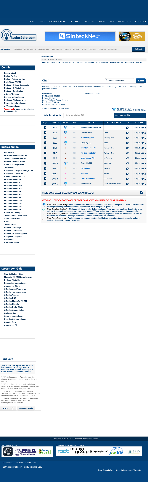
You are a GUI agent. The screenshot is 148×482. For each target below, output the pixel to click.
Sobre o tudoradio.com (14, 316)
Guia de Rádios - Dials (13, 274)
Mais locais (112, 49)
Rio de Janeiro (30, 49)
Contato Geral (10, 322)
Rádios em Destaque (13, 213)
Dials (52, 60)
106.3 (55, 178)
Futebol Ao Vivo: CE (13, 204)
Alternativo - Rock (12, 219)
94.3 (55, 148)
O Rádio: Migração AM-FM (15, 301)
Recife (84, 49)
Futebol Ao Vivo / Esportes (15, 155)
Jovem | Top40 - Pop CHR (15, 158)
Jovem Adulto (10, 225)
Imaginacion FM (88, 158)
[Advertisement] (93, 70)
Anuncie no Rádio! (12, 286)
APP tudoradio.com (12, 106)
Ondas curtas (10, 313)
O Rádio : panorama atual (15, 292)
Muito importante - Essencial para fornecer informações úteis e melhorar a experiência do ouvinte (20, 379)
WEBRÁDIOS (124, 21)
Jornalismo (9, 167)
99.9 (55, 158)
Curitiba (67, 49)
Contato (137, 470)
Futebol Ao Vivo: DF (12, 207)
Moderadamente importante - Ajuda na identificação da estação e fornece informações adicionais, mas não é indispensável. (20, 386)
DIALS (42, 21)
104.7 (55, 173)
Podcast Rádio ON (12, 280)
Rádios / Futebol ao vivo (14, 79)
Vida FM (84, 173)
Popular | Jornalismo (13, 231)
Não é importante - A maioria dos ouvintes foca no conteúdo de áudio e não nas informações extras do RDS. (19, 400)
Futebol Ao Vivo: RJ (12, 182)
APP (112, 21)
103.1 (55, 168)
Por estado (9, 152)
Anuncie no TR (10, 325)
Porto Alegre (57, 49)
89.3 (55, 132)
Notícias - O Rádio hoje (14, 88)
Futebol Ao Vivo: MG (13, 185)
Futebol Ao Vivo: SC (13, 198)
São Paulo (18, 49)
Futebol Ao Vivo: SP (12, 179)
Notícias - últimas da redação (16, 85)
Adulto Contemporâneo (14, 164)
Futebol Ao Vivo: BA (13, 194)
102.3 (55, 163)
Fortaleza (102, 49)
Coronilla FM (86, 163)
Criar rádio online (11, 243)
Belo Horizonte (44, 49)
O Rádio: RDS (10, 298)
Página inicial (10, 73)
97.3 (55, 153)
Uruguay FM (86, 143)
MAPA (102, 21)
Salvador (92, 49)
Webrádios (8, 240)
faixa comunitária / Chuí (91, 127)
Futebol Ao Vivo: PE (12, 210)
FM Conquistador (88, 153)
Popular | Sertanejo (12, 228)
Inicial (44, 60)
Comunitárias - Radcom (14, 176)
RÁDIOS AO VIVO (57, 21)
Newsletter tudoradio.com (15, 103)
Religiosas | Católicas (13, 173)
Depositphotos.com (124, 470)
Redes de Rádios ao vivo (15, 100)
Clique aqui (139, 127)
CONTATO (140, 21)
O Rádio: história (11, 304)
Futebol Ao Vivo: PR (13, 191)
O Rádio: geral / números (15, 289)
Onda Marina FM (88, 179)
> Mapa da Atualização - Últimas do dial (19, 110)
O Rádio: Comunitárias (14, 310)
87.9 (55, 127)
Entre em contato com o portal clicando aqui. (22, 467)
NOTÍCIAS (90, 21)
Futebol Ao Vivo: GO (13, 201)
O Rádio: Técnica (11, 295)
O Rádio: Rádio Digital (13, 307)
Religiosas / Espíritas (13, 237)
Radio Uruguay (87, 138)
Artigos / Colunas (11, 94)
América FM (86, 184)
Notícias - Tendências (13, 91)
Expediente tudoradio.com (15, 319)
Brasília (76, 49)
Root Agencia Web (106, 470)
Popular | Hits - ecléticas (14, 161)
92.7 (55, 137)
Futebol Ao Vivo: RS (13, 188)
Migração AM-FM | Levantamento (18, 277)
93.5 (55, 143)
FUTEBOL (75, 21)
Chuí (60, 60)
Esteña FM (85, 168)
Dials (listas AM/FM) (12, 82)
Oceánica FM (86, 132)
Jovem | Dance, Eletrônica (15, 216)
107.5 (55, 184)
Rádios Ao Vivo (10, 76)
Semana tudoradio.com (14, 97)
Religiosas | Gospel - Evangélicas (18, 170)
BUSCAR (138, 49)
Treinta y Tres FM (88, 148)
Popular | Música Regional (15, 234)
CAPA (31, 21)
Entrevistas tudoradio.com (15, 283)
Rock (6, 222)
